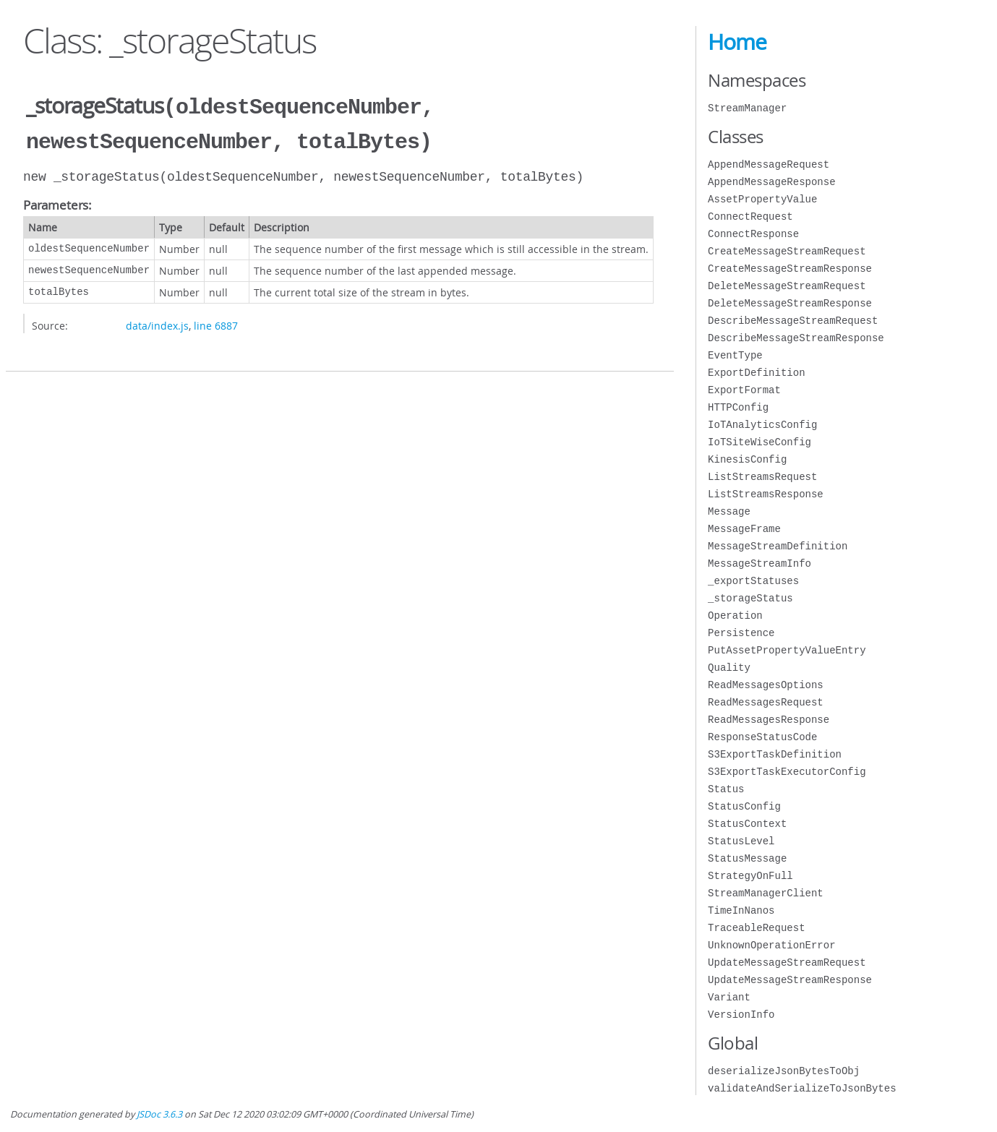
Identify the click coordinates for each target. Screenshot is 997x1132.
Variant (729, 997)
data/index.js (157, 323)
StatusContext (747, 824)
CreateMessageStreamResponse (790, 268)
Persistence (741, 633)
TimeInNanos (741, 910)
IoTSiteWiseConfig (759, 442)
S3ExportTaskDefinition (775, 754)
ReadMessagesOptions (765, 685)
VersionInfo (741, 1014)
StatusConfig (744, 806)
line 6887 (216, 323)
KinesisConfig (747, 459)
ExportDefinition (756, 373)
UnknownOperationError (771, 945)
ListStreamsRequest (762, 477)
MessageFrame (744, 529)
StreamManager (747, 108)
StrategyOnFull (750, 876)
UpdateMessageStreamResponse (790, 980)
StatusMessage (747, 858)
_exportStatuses (753, 581)
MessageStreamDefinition (777, 546)
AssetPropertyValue (762, 199)
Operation (735, 615)
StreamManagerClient (765, 893)
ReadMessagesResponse (768, 719)
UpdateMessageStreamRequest (786, 962)
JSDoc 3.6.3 (159, 1114)
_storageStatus (750, 598)
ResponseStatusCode (762, 737)
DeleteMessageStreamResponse (790, 303)
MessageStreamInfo (759, 563)
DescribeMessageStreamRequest (793, 320)
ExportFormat (744, 390)
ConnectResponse (753, 234)
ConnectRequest (750, 216)
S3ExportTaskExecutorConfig (786, 772)
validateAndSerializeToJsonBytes (802, 1088)
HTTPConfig (738, 407)
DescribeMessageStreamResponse (796, 338)
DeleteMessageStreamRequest (786, 286)
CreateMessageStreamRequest (786, 251)
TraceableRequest (756, 928)
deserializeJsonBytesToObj (784, 1071)
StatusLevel (741, 841)
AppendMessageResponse (771, 182)
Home (737, 41)
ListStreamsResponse (765, 494)
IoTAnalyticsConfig (762, 425)
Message (729, 511)
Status (726, 789)
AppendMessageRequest (768, 164)
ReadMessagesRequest (765, 702)
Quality (729, 667)
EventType (735, 355)
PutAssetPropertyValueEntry (786, 650)
